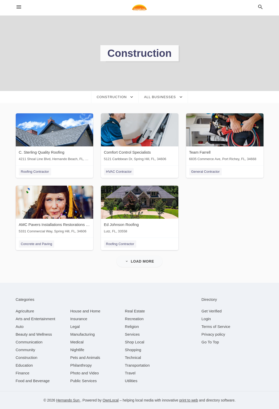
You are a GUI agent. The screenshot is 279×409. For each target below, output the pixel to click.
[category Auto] (20, 326)
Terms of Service (216, 326)
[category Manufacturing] (82, 334)
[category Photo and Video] (84, 373)
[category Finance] (22, 373)
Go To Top (210, 342)
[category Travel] (130, 373)
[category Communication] (29, 342)
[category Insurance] (78, 319)
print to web (188, 400)
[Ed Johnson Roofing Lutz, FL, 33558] (139, 210)
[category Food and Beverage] (33, 381)
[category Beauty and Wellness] (34, 334)
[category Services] (132, 334)
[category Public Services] (83, 381)
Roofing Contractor (35, 172)
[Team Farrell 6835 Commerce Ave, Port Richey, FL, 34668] (224, 138)
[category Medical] (77, 342)
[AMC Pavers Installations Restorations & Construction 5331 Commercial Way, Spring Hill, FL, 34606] (54, 210)
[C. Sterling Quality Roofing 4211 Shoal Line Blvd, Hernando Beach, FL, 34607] (54, 138)
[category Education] (24, 365)
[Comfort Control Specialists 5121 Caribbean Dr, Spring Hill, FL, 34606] (139, 138)
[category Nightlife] (77, 350)
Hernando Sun (68, 400)
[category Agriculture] (25, 311)
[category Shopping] (133, 350)
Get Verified (212, 311)
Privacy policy (213, 334)
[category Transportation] (137, 365)
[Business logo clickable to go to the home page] (139, 7)
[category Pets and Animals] (85, 357)
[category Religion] (132, 326)
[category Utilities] (131, 381)
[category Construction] (26, 357)
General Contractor (205, 172)
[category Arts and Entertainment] (35, 319)
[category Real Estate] (135, 311)
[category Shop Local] (134, 342)
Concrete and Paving (36, 244)
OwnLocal (110, 400)
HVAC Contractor (119, 172)
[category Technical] (133, 357)
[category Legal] (75, 326)
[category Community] (25, 350)
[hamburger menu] (19, 7)
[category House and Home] (85, 311)
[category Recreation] (134, 319)
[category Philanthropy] (81, 365)
